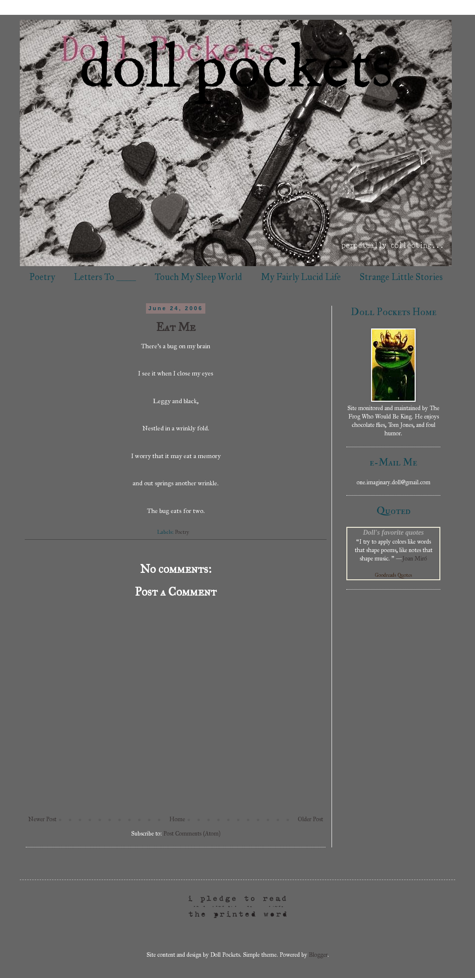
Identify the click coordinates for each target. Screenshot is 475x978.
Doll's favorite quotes (393, 532)
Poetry (42, 277)
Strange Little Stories (401, 277)
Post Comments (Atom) (191, 833)
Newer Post (42, 819)
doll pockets (236, 70)
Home (177, 819)
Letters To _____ (105, 277)
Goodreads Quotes (393, 575)
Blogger (318, 954)
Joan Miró (414, 558)
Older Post (310, 819)
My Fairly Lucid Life (301, 277)
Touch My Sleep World (198, 277)
